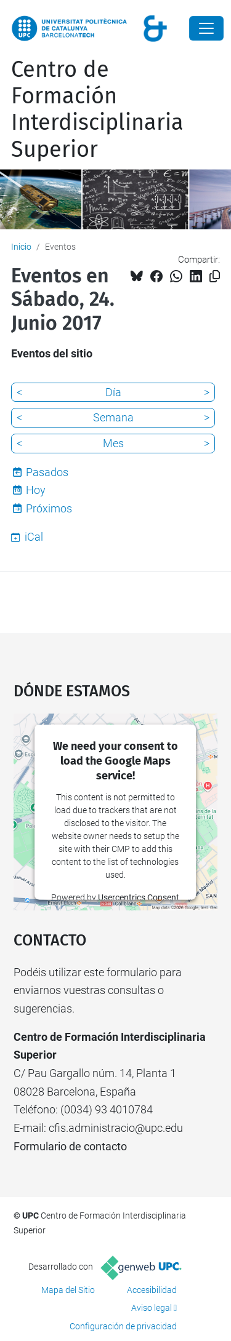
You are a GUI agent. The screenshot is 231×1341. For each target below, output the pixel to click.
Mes (113, 443)
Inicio (21, 247)
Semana (113, 417)
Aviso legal (151, 1308)
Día (113, 392)
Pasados (47, 472)
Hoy (36, 489)
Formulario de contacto (70, 1146)
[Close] (206, 28)
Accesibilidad (152, 1290)
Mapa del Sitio (68, 1290)
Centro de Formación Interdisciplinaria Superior (97, 109)
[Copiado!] (214, 276)
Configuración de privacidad (123, 1326)
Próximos (49, 508)
